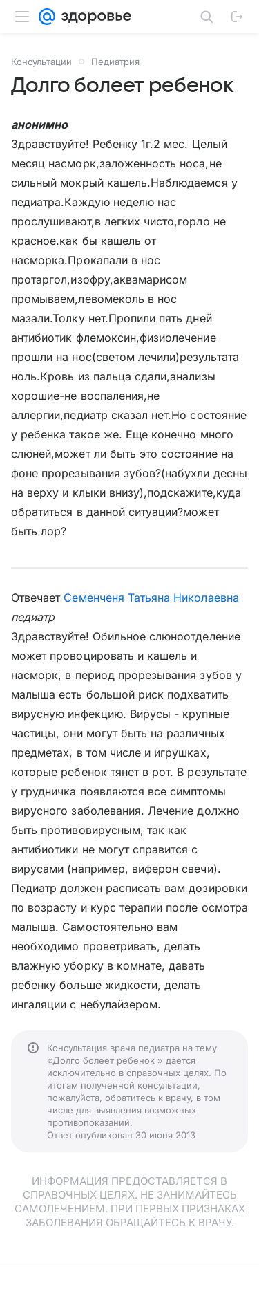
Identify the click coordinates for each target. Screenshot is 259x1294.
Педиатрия (115, 61)
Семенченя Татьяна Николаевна (151, 597)
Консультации (41, 61)
